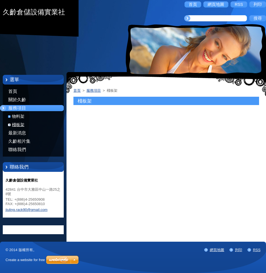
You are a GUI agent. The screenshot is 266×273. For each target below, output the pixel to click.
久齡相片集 (19, 141)
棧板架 (18, 125)
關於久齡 (17, 99)
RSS (256, 250)
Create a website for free (25, 260)
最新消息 (17, 133)
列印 (238, 250)
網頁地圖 (217, 250)
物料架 (18, 116)
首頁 (12, 91)
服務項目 (17, 108)
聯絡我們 (17, 149)
